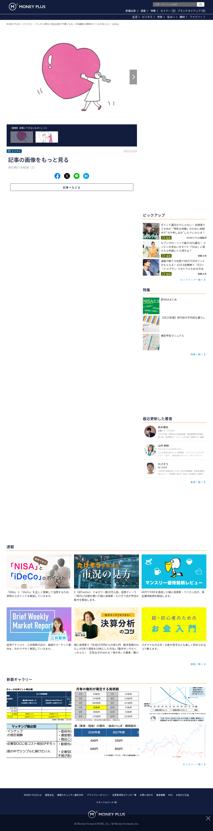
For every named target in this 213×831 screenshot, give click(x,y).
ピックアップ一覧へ (191, 279)
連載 (144, 11)
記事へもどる (72, 187)
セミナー (168, 11)
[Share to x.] (67, 176)
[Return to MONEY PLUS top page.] (27, 6)
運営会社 (49, 794)
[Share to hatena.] (86, 176)
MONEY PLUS (13, 23)
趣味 (183, 17)
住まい (172, 17)
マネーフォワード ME (106, 802)
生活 (136, 17)
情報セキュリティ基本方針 (70, 794)
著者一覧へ (197, 481)
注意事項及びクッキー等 (124, 794)
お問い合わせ (146, 794)
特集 (154, 11)
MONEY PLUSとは (33, 794)
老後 (161, 17)
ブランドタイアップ (191, 11)
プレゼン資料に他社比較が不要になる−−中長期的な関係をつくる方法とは (72, 23)
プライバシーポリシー (98, 794)
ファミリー (197, 17)
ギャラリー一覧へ (193, 764)
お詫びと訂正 (182, 794)
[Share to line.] (77, 176)
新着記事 (132, 11)
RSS (170, 794)
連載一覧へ (197, 664)
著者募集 (160, 794)
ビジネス (148, 17)
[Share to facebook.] (57, 176)
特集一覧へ (197, 354)
